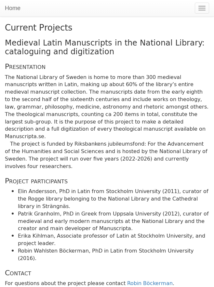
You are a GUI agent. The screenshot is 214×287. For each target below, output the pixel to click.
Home (12, 8)
